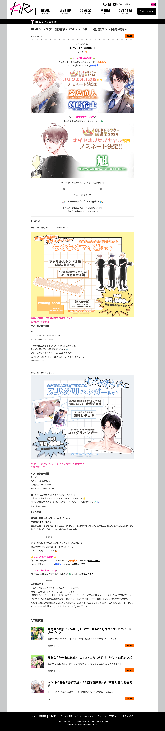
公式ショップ (101, 716)
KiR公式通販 (46, 522)
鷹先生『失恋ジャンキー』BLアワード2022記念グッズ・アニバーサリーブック (90, 631)
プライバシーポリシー (79, 722)
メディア (78, 716)
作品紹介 (53, 716)
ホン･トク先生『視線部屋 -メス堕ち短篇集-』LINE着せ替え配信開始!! (90, 684)
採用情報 (67, 722)
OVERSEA (88, 716)
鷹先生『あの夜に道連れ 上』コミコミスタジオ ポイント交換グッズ (90, 657)
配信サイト (113, 716)
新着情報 (42, 716)
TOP (33, 716)
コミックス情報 (65, 716)
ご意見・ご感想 (127, 716)
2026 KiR (79, 724)
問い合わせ (91, 722)
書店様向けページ (103, 722)
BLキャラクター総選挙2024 (82, 48)
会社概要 (59, 722)
